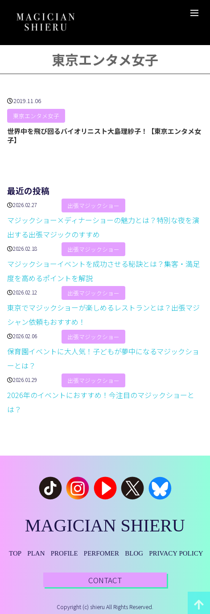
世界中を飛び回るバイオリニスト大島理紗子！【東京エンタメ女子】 (104, 135)
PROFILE (64, 553)
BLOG (134, 553)
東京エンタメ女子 (36, 116)
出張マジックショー (93, 205)
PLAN (36, 553)
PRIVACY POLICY (176, 553)
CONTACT (105, 579)
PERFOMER (101, 553)
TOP (15, 553)
